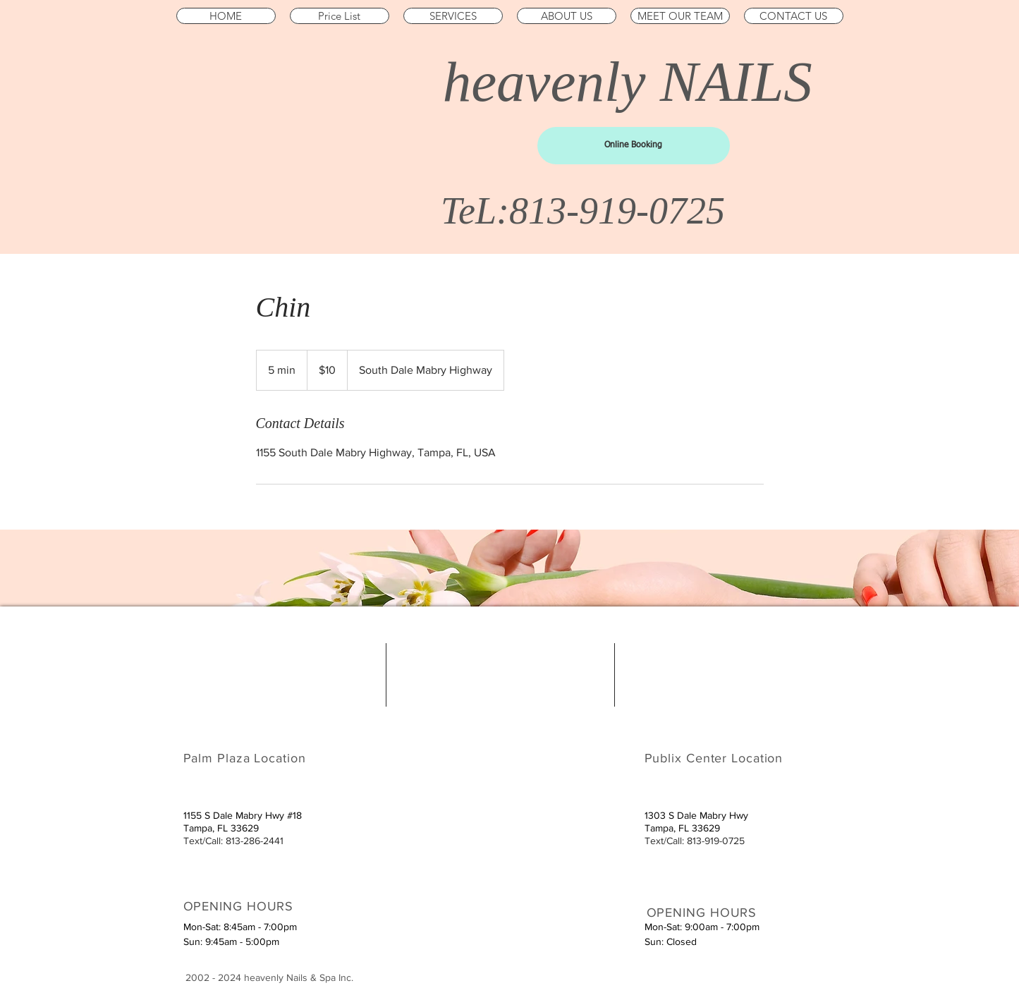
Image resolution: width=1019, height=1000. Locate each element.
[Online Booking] (633, 145)
